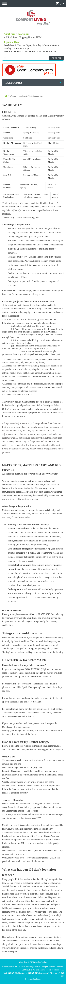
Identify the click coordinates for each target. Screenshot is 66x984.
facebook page (57, 970)
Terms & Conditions (33, 979)
